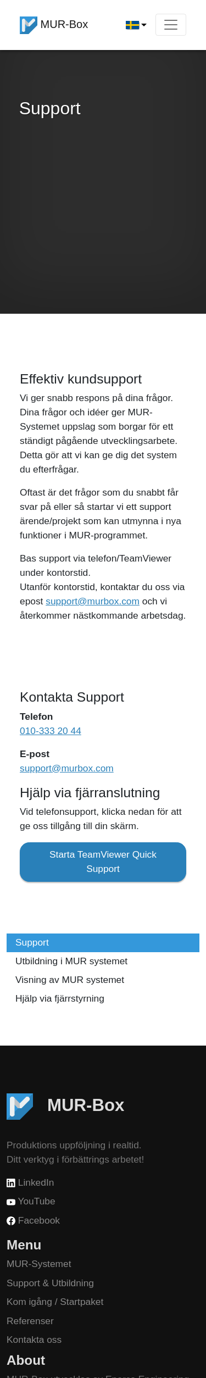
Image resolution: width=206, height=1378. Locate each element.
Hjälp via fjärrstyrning (59, 998)
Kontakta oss (34, 1339)
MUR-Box (54, 25)
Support (32, 942)
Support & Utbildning (50, 1282)
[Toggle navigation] (170, 25)
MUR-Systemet (39, 1263)
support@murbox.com (93, 601)
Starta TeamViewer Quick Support (103, 861)
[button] (136, 25)
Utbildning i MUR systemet (71, 960)
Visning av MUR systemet (69, 979)
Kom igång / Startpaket (55, 1301)
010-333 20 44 (50, 730)
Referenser (30, 1320)
